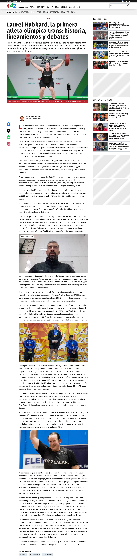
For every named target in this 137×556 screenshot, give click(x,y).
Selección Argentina (51, 12)
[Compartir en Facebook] (8, 124)
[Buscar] (118, 5)
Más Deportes (74, 7)
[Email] (8, 144)
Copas (73, 12)
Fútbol (32, 7)
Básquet (50, 7)
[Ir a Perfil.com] (126, 2)
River (39, 12)
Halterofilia (23, 554)
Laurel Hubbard (47, 554)
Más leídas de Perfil (102, 100)
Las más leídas (100, 19)
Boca (33, 12)
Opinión (64, 7)
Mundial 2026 (23, 7)
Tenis (57, 7)
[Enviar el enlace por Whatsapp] (8, 137)
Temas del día (11, 12)
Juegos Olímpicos (34, 554)
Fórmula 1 (41, 7)
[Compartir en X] (8, 131)
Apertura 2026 (24, 12)
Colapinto (65, 12)
